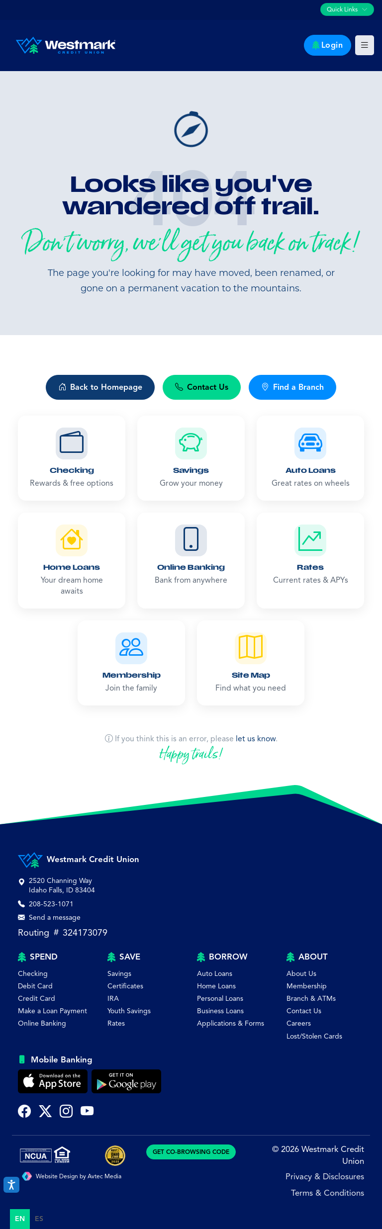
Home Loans (216, 986)
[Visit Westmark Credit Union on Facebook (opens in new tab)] (24, 1112)
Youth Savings (129, 1011)
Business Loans (220, 1011)
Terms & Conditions (327, 1193)
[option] (39, 1219)
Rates (116, 1023)
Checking (33, 973)
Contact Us (303, 1011)
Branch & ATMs (311, 998)
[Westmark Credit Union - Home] (61, 45)
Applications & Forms (230, 1023)
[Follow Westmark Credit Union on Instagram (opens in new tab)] (66, 1112)
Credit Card (36, 998)
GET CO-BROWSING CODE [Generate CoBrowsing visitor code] (191, 1151)
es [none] (39, 1219)
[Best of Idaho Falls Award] (115, 1155)
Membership (306, 986)
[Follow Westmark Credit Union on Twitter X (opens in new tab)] (45, 1112)
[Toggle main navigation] (364, 45)
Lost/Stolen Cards (314, 1036)
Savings (119, 973)
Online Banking (42, 1023)
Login (327, 45)
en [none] (20, 1219)
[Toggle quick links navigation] (347, 9)
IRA (113, 998)
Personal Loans (220, 998)
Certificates (125, 986)
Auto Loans (214, 973)
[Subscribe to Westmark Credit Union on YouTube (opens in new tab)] (87, 1112)
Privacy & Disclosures (325, 1176)
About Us (301, 973)
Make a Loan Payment (52, 1011)
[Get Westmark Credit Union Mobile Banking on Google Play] (126, 1081)
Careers (298, 1023)
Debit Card (35, 986)
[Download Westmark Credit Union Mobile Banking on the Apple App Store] (53, 1081)
